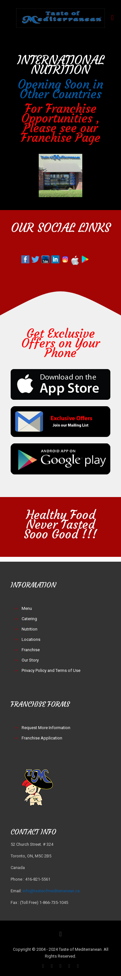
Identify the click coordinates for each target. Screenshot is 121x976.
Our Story (30, 660)
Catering (29, 618)
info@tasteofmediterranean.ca (51, 890)
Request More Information (46, 727)
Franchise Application (42, 738)
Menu (27, 608)
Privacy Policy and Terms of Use (51, 670)
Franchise (31, 649)
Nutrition (29, 629)
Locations (31, 639)
